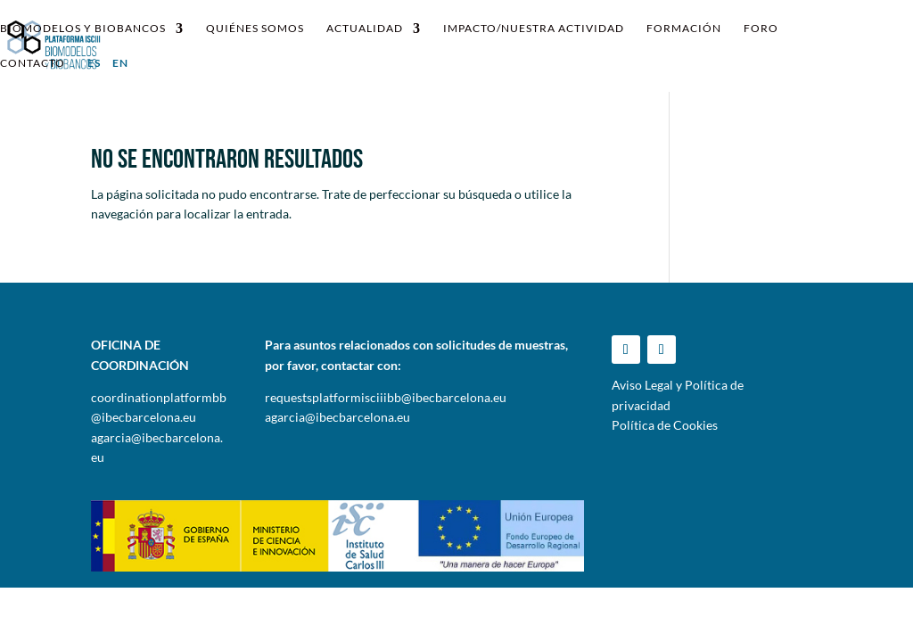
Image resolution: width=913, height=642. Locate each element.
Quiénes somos (255, 28)
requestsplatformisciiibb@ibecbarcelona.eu (385, 397)
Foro (761, 28)
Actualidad (364, 28)
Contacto (32, 63)
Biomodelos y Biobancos (83, 28)
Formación (683, 28)
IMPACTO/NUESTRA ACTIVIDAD (533, 28)
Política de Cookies (665, 424)
